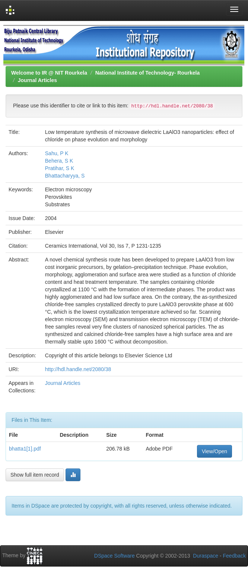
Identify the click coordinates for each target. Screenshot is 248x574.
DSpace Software (114, 556)
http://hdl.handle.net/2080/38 (78, 369)
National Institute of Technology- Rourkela (147, 73)
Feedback (234, 556)
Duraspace (205, 556)
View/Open (214, 451)
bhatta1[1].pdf (25, 449)
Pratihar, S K (59, 168)
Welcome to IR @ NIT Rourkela (49, 73)
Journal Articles (37, 80)
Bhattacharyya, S (65, 176)
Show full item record (34, 475)
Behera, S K (59, 161)
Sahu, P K (57, 153)
